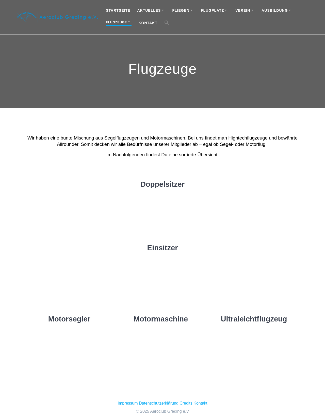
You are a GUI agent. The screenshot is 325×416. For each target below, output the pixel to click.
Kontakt (147, 23)
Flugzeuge (116, 22)
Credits (186, 403)
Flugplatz (212, 10)
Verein (242, 10)
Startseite (118, 10)
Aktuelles (149, 10)
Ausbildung (275, 10)
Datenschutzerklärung (158, 403)
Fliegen (180, 10)
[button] (166, 23)
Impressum (128, 403)
